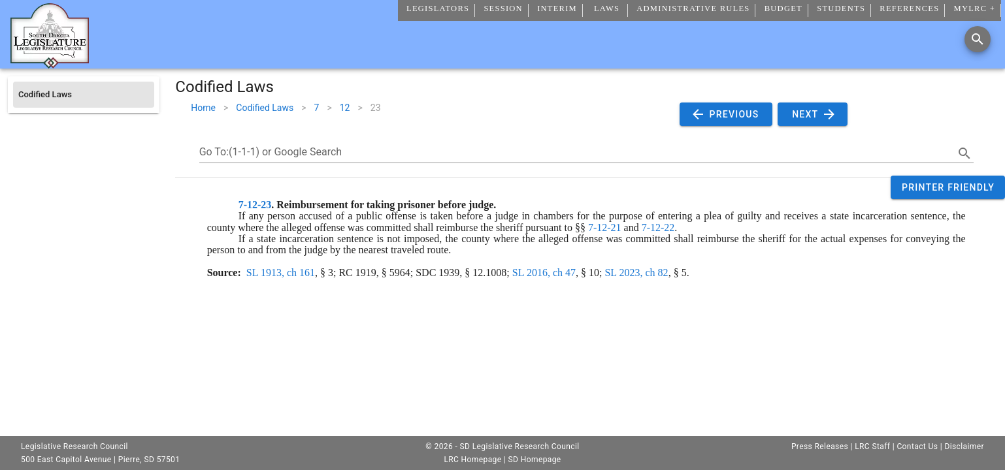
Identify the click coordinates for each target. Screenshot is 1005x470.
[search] (964, 153)
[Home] (49, 63)
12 (345, 107)
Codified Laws (264, 107)
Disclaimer (964, 446)
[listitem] (83, 95)
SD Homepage (534, 459)
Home (203, 107)
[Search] (977, 39)
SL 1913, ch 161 (280, 272)
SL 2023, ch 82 (636, 272)
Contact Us (917, 446)
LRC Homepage (472, 459)
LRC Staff (872, 446)
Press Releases (819, 446)
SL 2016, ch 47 (544, 272)
